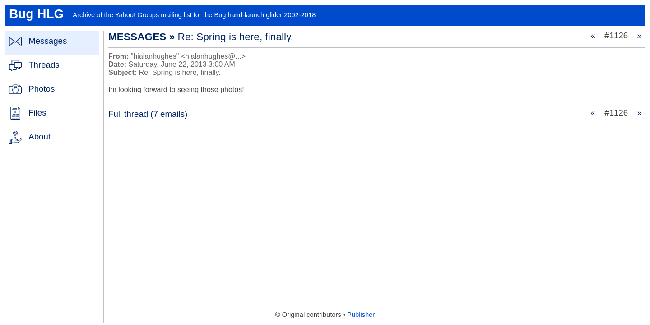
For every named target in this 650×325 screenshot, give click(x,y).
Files (37, 112)
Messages (47, 41)
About (39, 136)
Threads (43, 65)
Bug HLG (36, 14)
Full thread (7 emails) (147, 114)
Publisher (361, 314)
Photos (41, 88)
